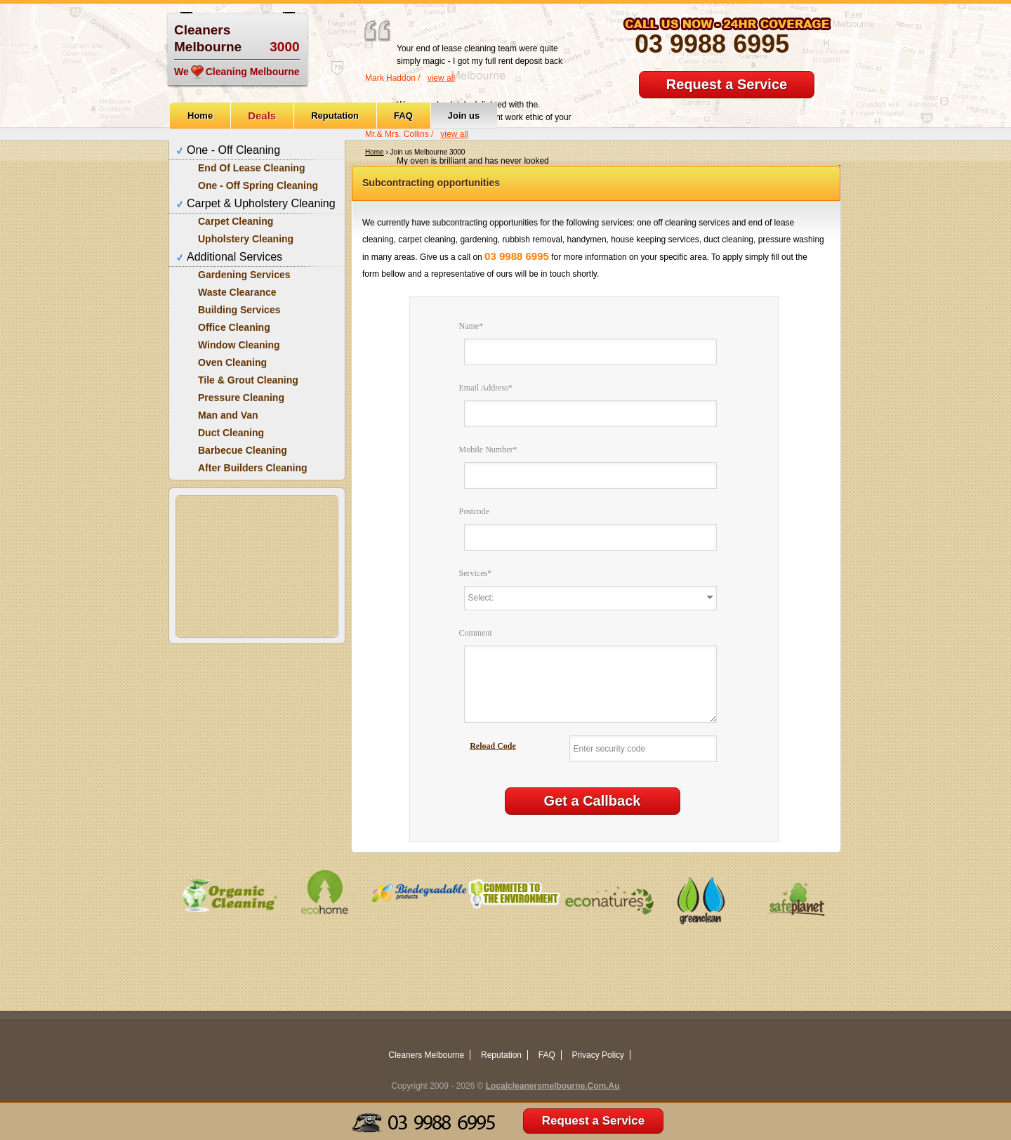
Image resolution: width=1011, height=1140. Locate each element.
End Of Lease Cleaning (251, 167)
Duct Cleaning (231, 432)
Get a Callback (592, 800)
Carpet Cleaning (235, 221)
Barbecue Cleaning (242, 450)
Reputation (335, 115)
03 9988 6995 (712, 44)
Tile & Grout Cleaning (248, 380)
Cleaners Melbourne (426, 1055)
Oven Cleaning (232, 362)
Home (200, 115)
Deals (262, 116)
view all (441, 78)
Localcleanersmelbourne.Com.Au (553, 1086)
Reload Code (493, 746)
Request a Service (726, 84)
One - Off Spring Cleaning (258, 185)
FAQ (403, 115)
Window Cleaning (239, 344)
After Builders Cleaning (253, 467)
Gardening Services (244, 274)
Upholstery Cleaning (245, 238)
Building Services (239, 309)
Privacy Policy (597, 1055)
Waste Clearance (237, 292)
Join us (464, 115)
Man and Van (228, 415)
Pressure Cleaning (241, 397)
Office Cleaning (234, 327)
